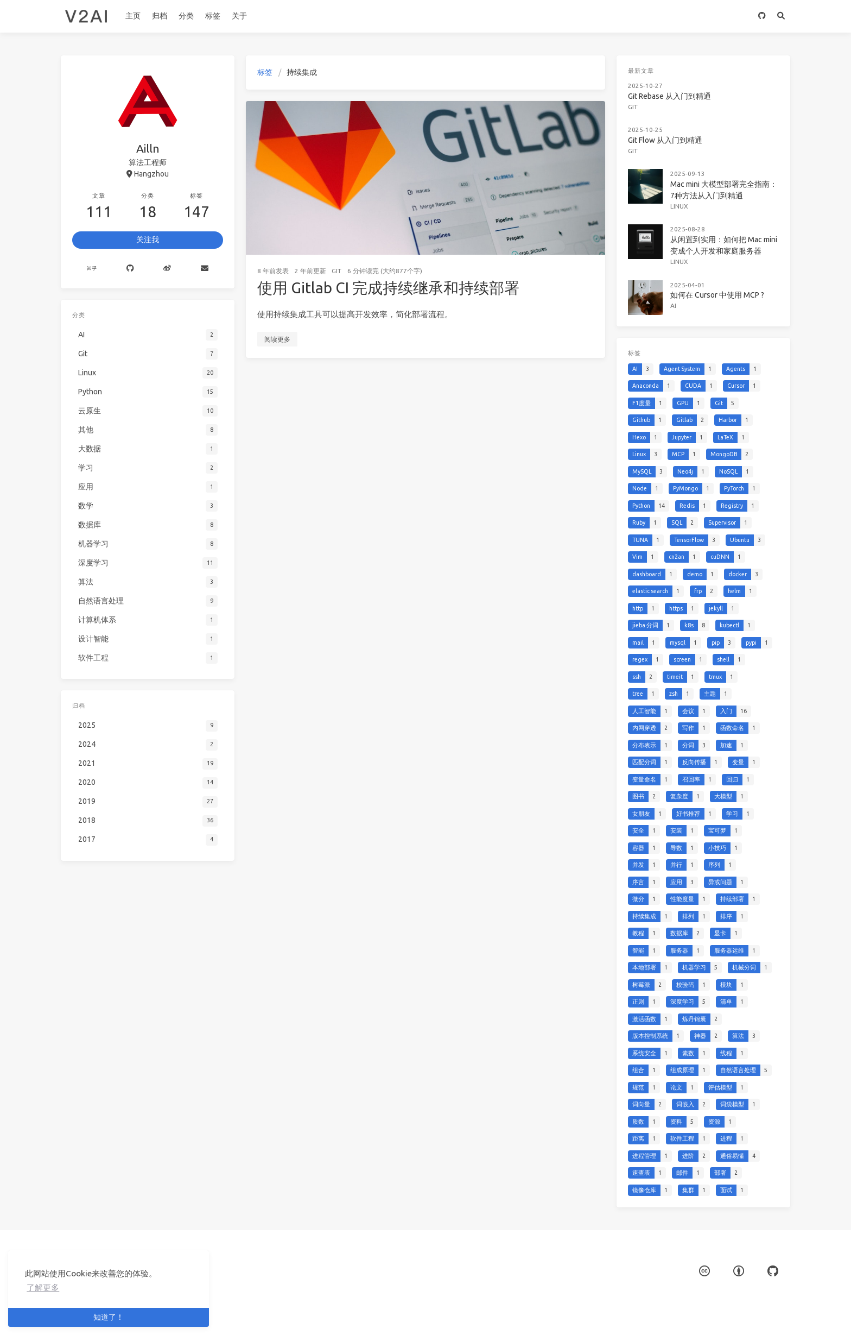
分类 (186, 15)
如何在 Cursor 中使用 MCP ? (716, 280)
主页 (133, 15)
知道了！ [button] (108, 1317)
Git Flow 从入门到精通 (667, 134)
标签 (212, 15)
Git (336, 270)
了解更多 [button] (43, 1287)
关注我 (147, 239)
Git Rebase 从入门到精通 (671, 93)
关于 (239, 15)
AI (675, 290)
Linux (680, 196)
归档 (159, 15)
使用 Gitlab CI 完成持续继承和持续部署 (388, 287)
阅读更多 (277, 339)
